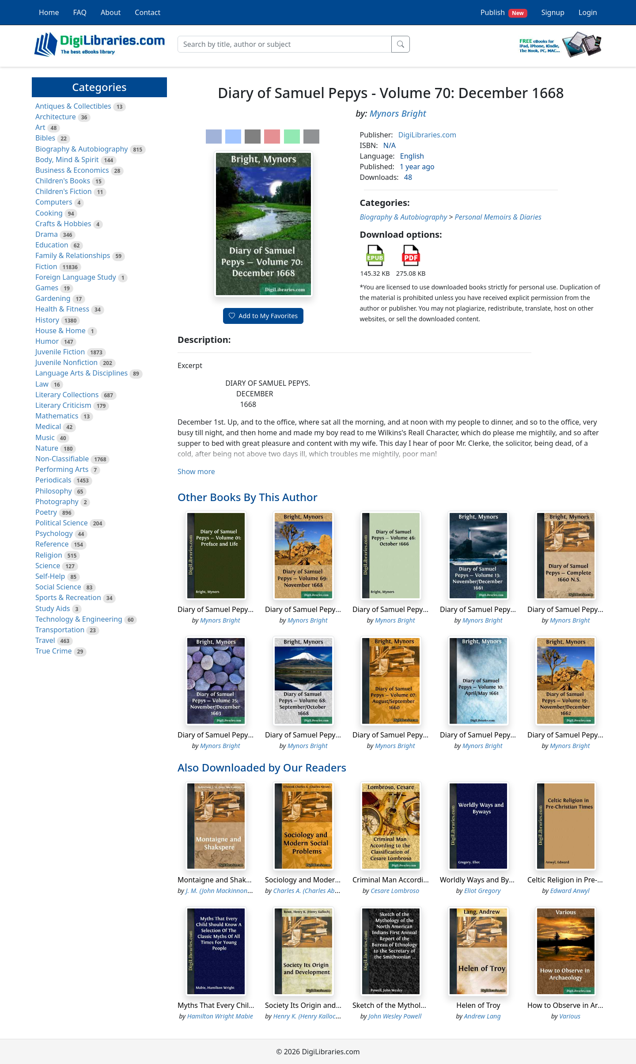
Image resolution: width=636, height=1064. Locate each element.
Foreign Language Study (75, 277)
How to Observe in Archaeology (579, 1005)
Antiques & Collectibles (73, 106)
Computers (53, 202)
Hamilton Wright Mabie (220, 1016)
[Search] (285, 44)
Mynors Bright (398, 113)
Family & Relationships (72, 255)
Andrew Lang (482, 1016)
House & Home (60, 330)
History (47, 320)
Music (45, 437)
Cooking (49, 213)
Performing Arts (61, 469)
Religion (48, 555)
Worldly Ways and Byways (483, 880)
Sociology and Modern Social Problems (329, 880)
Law (42, 384)
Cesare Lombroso (395, 890)
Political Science (61, 523)
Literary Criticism (63, 405)
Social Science (58, 587)
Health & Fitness (62, 309)
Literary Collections (66, 394)
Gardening (53, 298)
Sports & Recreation (68, 597)
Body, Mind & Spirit (67, 159)
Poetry (46, 512)
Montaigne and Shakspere (221, 880)
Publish (504, 13)
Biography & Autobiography (81, 149)
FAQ (80, 12)
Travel (45, 640)
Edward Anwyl (570, 890)
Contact (147, 12)
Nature (46, 448)
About (111, 12)
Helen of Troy (478, 1005)
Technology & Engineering (78, 619)
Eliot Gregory (482, 890)
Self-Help (50, 576)
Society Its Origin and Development (323, 1005)
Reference (51, 544)
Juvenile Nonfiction (66, 362)
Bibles (45, 138)
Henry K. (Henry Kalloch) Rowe (315, 1016)
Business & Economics (72, 170)
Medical (48, 426)
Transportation (59, 630)
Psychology (54, 533)
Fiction (46, 266)
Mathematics (56, 416)
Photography (57, 501)
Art (40, 127)
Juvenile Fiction (60, 352)
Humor (47, 341)
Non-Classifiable (62, 459)
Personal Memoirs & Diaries (498, 217)
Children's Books (62, 181)
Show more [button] (196, 471)
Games (46, 288)
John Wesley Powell (394, 1016)
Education (51, 245)
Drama (46, 234)
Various (569, 1016)
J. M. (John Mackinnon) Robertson (233, 890)
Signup (552, 12)
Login (588, 12)
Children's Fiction (63, 191)
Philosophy (53, 491)
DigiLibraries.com (427, 135)
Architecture (55, 117)
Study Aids (52, 608)
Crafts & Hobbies (63, 223)
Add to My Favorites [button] (263, 316)
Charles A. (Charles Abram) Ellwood (322, 890)
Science (47, 565)
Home (49, 12)
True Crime (53, 651)
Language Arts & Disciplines (81, 373)
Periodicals (53, 480)
